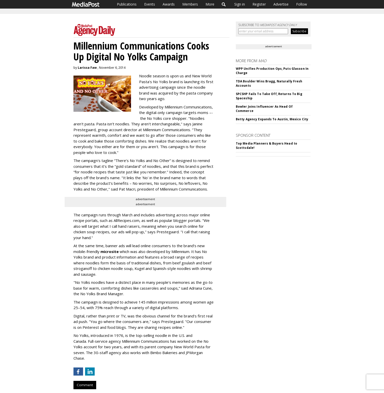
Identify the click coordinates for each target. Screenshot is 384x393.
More (210, 4)
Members (190, 4)
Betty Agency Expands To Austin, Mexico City (272, 119)
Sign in (239, 4)
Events (149, 4)
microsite (109, 251)
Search (223, 4)
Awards (169, 4)
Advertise (281, 4)
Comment (85, 385)
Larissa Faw (87, 67)
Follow (301, 4)
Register (259, 4)
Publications (127, 4)
